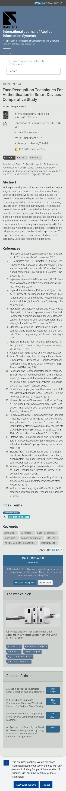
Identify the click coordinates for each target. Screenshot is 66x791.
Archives (25, 61)
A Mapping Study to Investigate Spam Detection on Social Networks (25, 690)
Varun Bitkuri (14, 651)
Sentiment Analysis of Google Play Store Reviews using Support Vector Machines (25, 716)
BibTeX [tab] (20, 157)
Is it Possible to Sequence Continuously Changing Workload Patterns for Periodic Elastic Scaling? (25, 703)
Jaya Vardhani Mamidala (20, 656)
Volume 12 (39, 61)
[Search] (33, 71)
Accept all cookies (26, 784)
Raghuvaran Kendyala (36, 646)
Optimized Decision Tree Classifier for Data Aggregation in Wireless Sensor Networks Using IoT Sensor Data (31, 634)
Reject (46, 784)
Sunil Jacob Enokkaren (19, 661)
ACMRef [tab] (8, 157)
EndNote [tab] (34, 157)
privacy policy (38, 773)
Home (14, 61)
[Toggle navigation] (7, 51)
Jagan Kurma (14, 646)
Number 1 (17, 64)
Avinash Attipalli (32, 651)
